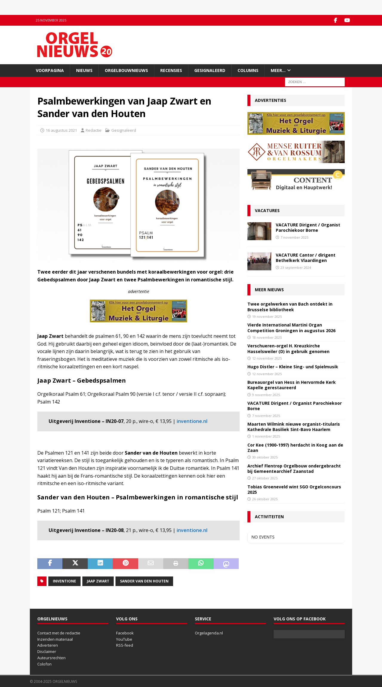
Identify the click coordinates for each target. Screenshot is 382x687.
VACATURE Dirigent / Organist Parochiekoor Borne (308, 227)
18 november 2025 (267, 337)
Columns (248, 70)
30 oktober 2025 (265, 457)
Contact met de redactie (58, 632)
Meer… (278, 70)
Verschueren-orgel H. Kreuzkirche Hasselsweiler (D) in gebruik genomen (288, 348)
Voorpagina (50, 70)
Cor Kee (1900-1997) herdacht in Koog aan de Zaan (295, 447)
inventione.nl (192, 421)
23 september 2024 (296, 267)
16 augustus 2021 (61, 130)
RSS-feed (124, 645)
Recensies (171, 70)
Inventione (64, 580)
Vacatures (267, 210)
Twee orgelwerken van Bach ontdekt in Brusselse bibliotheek (289, 306)
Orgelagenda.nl (209, 632)
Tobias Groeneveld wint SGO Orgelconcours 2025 (294, 489)
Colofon (44, 663)
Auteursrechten (51, 657)
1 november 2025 (266, 436)
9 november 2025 (266, 394)
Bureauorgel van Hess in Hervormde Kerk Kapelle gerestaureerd (291, 384)
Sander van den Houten (144, 580)
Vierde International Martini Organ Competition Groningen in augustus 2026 (291, 327)
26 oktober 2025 (265, 499)
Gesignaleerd (209, 70)
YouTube (124, 639)
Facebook (125, 632)
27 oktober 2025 (265, 478)
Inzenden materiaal (55, 639)
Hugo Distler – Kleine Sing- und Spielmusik (292, 366)
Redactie (93, 130)
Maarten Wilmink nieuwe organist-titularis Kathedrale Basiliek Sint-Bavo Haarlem (293, 426)
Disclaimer (46, 651)
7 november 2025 (294, 237)
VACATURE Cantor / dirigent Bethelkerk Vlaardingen (305, 257)
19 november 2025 (267, 316)
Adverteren (47, 645)
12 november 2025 (267, 358)
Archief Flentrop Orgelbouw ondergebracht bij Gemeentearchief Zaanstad (294, 468)
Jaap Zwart (98, 580)
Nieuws (84, 70)
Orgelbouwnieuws (126, 70)
